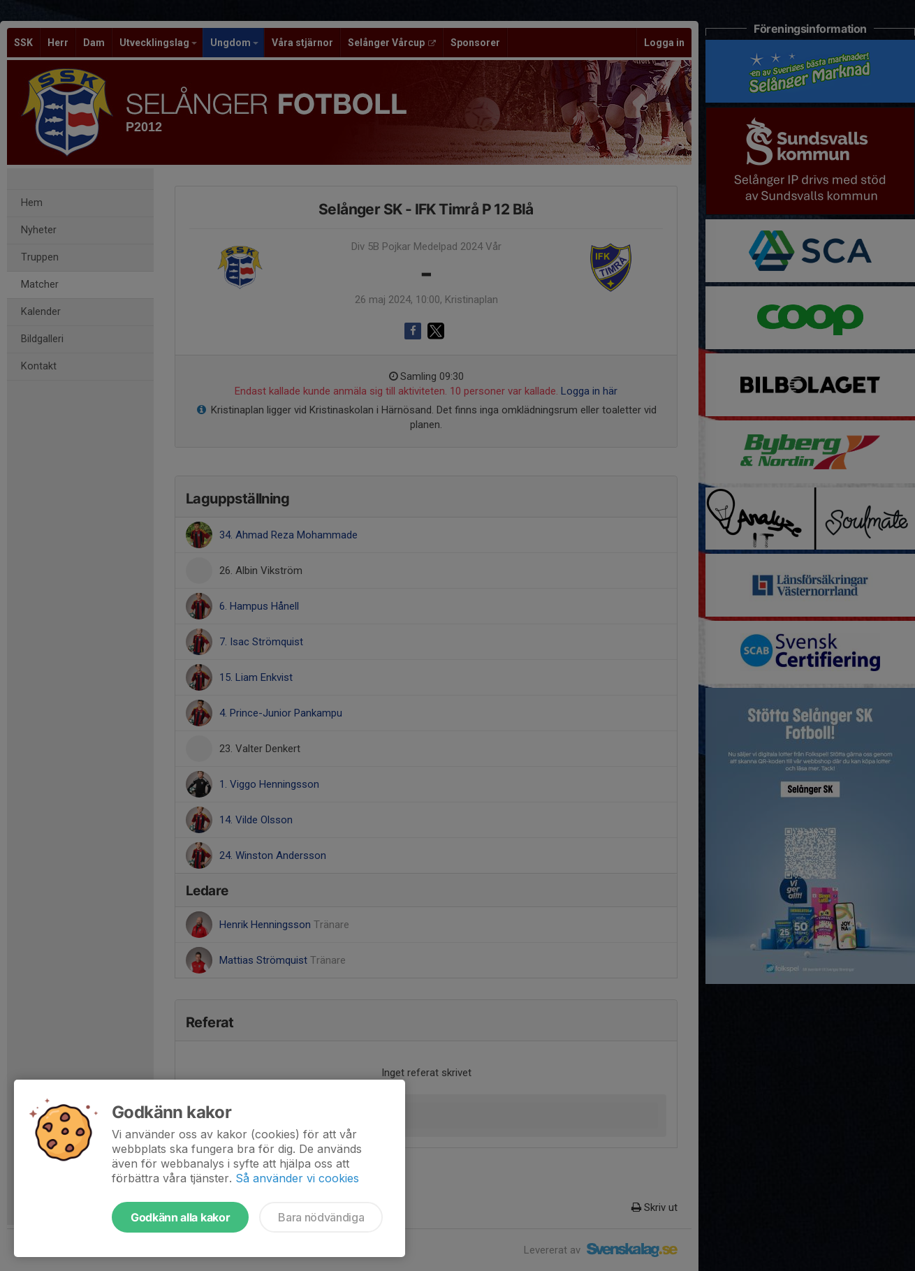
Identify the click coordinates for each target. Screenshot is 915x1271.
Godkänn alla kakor (180, 1217)
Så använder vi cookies (297, 1178)
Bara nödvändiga (321, 1217)
